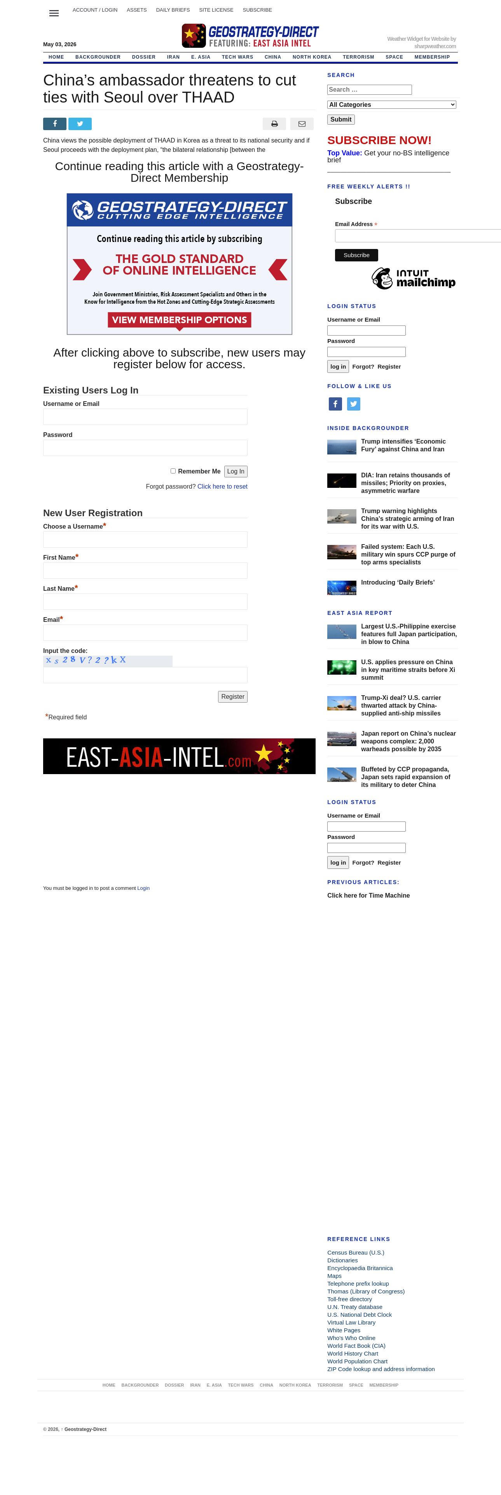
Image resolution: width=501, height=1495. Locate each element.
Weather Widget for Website (418, 39)
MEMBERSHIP (432, 57)
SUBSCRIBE (257, 10)
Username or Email (71, 403)
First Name (61, 557)
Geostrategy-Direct (83, 1429)
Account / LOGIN (95, 10)
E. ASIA (201, 57)
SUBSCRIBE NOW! (379, 140)
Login (143, 888)
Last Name (60, 588)
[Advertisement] (101, 823)
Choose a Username (74, 526)
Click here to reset (222, 486)
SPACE (394, 57)
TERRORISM (358, 57)
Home (56, 57)
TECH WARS (237, 57)
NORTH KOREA (312, 57)
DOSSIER (144, 57)
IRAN (173, 57)
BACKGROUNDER (98, 57)
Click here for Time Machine (368, 895)
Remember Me (199, 471)
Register (389, 366)
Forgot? (364, 366)
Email (53, 619)
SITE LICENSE (216, 10)
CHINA (273, 57)
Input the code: (65, 650)
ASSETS (137, 10)
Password (58, 435)
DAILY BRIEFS (173, 10)
